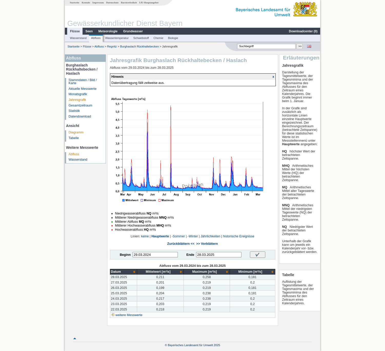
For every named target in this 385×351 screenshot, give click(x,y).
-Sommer (178, 236)
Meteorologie (108, 31)
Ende (190, 255)
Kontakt (86, 2)
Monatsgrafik (78, 94)
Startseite (74, 2)
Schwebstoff (141, 38)
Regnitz (112, 46)
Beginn (125, 255)
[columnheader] (123, 272)
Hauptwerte (160, 236)
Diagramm (76, 132)
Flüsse (75, 31)
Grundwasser (133, 31)
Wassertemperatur (117, 38)
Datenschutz (112, 2)
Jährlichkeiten (210, 236)
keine (145, 236)
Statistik (74, 111)
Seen (89, 31)
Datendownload (80, 116)
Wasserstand (78, 38)
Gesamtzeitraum (80, 105)
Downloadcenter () (303, 31)
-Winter (193, 236)
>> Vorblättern (207, 244)
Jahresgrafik (77, 100)
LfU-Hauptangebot (148, 2)
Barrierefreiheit (129, 2)
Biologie (173, 38)
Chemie (159, 38)
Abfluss (96, 38)
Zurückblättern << (180, 244)
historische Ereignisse (239, 236)
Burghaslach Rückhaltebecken (139, 46)
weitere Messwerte (129, 315)
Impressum (98, 2)
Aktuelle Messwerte (83, 89)
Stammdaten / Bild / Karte (83, 81)
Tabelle (74, 138)
